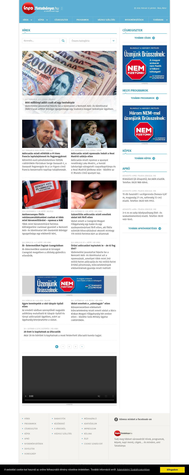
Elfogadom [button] (172, 470)
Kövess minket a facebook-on (135, 419)
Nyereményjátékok (134, 20)
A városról (60, 428)
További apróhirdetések (142, 228)
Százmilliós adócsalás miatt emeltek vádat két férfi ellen (91, 216)
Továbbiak (158, 20)
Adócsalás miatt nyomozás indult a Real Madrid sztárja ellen (92, 155)
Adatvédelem (90, 423)
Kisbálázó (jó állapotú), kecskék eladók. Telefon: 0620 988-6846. (144, 180)
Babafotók (59, 418)
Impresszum (90, 428)
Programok (82, 20)
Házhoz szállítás (106, 20)
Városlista (62, 8)
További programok (142, 98)
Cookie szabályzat (93, 443)
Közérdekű (59, 423)
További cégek (143, 38)
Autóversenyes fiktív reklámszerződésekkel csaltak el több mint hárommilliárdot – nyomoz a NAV (43, 217)
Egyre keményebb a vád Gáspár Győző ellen (42, 305)
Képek (41, 20)
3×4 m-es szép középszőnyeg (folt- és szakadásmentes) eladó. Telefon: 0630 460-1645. (143, 216)
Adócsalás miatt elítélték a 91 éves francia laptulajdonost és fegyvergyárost (44, 155)
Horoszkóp (30, 454)
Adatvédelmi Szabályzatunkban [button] (133, 469)
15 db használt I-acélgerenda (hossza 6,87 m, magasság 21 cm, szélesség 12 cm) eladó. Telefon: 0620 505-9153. (145, 197)
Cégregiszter (61, 20)
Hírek (25, 20)
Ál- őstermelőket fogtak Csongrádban (42, 246)
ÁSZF (86, 438)
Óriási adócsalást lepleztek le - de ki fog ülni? (93, 247)
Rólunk (88, 433)
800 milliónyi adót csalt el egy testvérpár (50, 103)
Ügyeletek (29, 448)
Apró (26, 438)
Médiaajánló (90, 418)
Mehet (63, 40)
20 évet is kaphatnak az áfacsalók (42, 332)
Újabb (57, 347)
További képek (143, 158)
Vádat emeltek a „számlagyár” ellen (90, 304)
